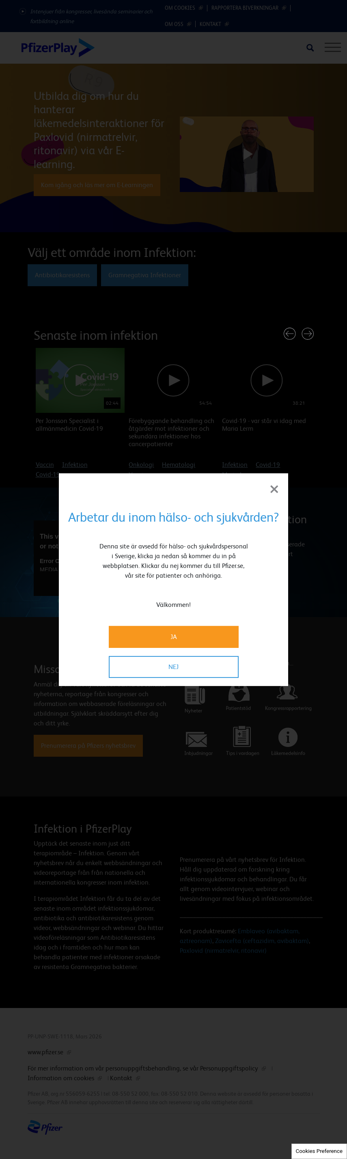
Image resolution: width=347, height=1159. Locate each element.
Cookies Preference (319, 1151)
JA (173, 637)
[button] (290, 334)
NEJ (173, 667)
